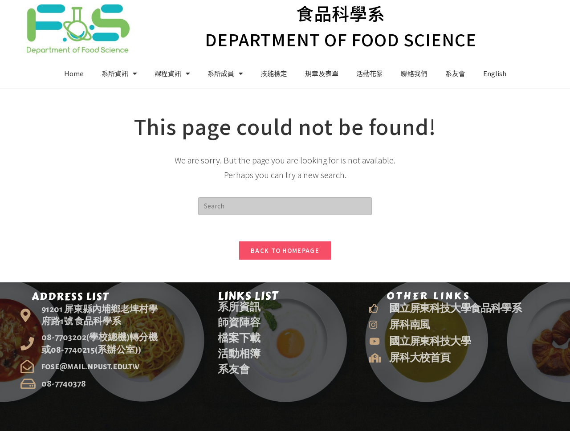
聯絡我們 (414, 73)
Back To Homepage (285, 251)
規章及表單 (321, 73)
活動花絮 (369, 73)
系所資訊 (119, 74)
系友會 (455, 73)
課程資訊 (172, 74)
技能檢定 (274, 73)
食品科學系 (340, 12)
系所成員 (225, 74)
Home (74, 73)
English (494, 73)
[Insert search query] (285, 206)
